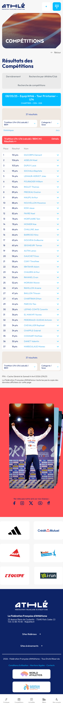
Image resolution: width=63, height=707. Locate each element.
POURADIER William (33, 181)
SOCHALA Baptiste (33, 171)
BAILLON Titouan (32, 293)
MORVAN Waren (32, 282)
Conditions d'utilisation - (19, 665)
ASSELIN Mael (30, 160)
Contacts (51, 665)
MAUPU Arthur (31, 197)
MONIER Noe (30, 224)
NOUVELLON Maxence (35, 202)
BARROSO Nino (31, 234)
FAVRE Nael (29, 213)
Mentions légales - (38, 665)
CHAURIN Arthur (32, 272)
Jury (57, 130)
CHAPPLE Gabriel (32, 330)
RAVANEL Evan (31, 277)
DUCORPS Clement (33, 155)
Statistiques (9, 130)
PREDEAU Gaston (32, 192)
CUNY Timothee (31, 261)
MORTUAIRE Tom (32, 218)
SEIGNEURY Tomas (33, 245)
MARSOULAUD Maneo (34, 346)
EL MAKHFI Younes (33, 314)
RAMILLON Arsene (32, 288)
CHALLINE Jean (31, 229)
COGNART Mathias (33, 336)
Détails (55, 138)
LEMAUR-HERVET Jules (35, 176)
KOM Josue (29, 208)
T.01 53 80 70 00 (15, 622)
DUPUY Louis (30, 165)
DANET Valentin (31, 341)
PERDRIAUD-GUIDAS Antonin (38, 320)
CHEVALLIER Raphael (34, 325)
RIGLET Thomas (31, 187)
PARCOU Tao (30, 304)
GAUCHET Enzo (31, 256)
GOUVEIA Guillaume (33, 240)
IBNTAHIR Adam (31, 266)
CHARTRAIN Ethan (32, 298)
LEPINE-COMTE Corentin (36, 309)
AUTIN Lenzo (30, 250)
